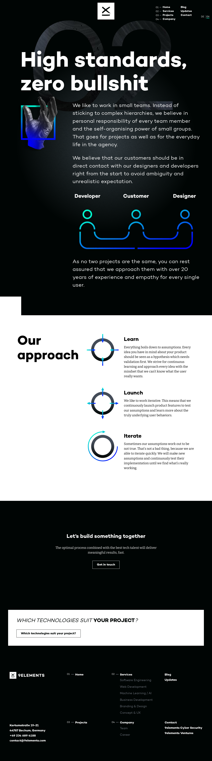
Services (168, 11)
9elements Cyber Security (183, 728)
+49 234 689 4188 (23, 735)
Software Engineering (135, 680)
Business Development (136, 700)
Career (125, 735)
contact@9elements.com (28, 740)
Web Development (133, 687)
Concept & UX (130, 713)
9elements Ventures (179, 733)
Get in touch (106, 564)
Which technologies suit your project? (48, 633)
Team (124, 728)
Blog (183, 7)
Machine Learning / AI (136, 693)
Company (169, 19)
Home (166, 7)
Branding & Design (133, 706)
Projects (168, 15)
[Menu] (106, 11)
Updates (186, 11)
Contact (186, 15)
